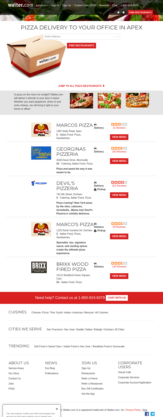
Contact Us (15, 378)
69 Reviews (119, 227)
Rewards (104, 5)
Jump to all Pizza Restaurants (81, 86)
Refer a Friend (89, 378)
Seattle (80, 329)
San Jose (69, 329)
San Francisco (55, 329)
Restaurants (88, 373)
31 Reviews (119, 128)
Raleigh (98, 329)
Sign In (55, 5)
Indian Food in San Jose (77, 346)
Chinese (36, 312)
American (77, 312)
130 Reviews (119, 266)
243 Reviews (119, 151)
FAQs (12, 388)
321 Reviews (119, 185)
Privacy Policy (133, 410)
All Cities (119, 329)
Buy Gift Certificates (92, 388)
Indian (67, 312)
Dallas (88, 329)
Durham (108, 329)
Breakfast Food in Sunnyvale (108, 346)
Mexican (89, 312)
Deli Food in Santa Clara (48, 346)
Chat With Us (117, 297)
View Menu (119, 137)
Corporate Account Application (134, 382)
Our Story (14, 373)
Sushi (59, 312)
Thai (52, 312)
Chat (114, 5)
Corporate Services (128, 377)
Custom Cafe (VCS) (85, 5)
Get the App (88, 393)
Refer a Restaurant (92, 383)
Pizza (45, 312)
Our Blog (50, 368)
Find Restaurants (140, 12)
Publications (51, 373)
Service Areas (16, 368)
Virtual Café (124, 372)
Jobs (11, 383)
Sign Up (66, 5)
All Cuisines (101, 312)
